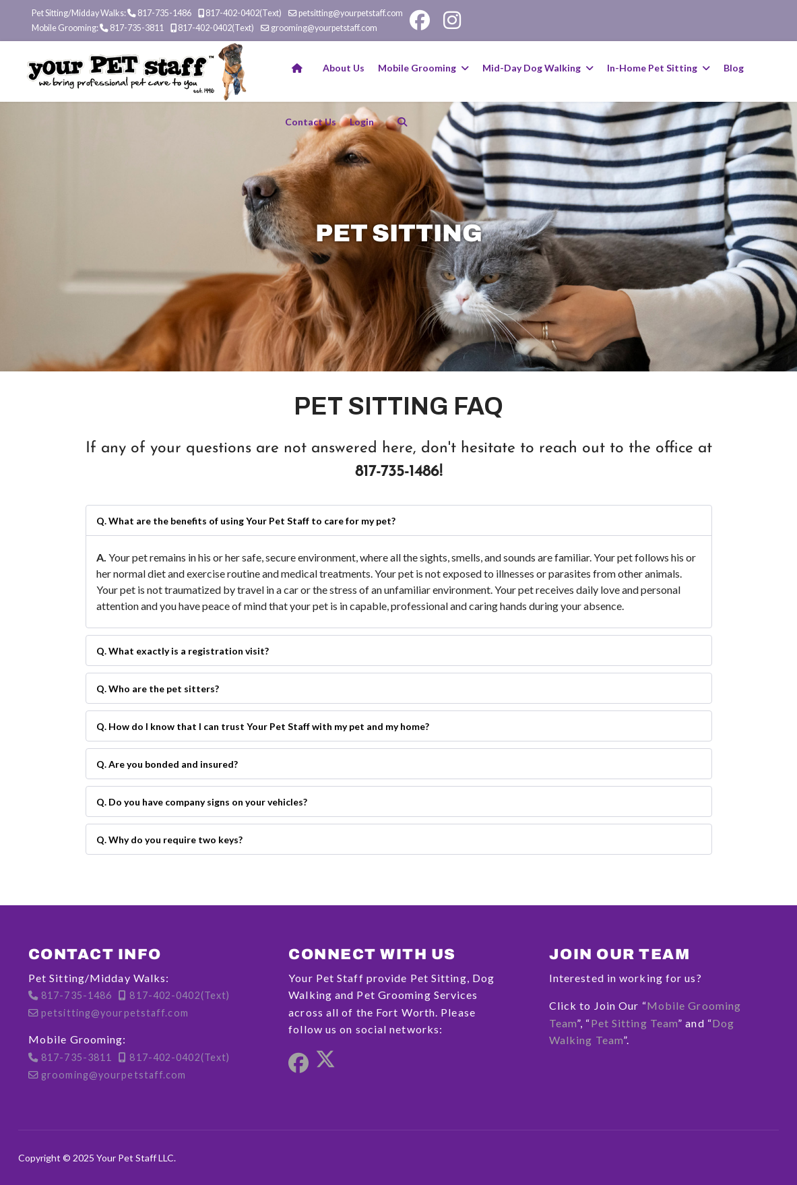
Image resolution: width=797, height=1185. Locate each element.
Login (362, 121)
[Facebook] (420, 20)
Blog (734, 67)
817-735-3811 (137, 28)
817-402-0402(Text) (243, 13)
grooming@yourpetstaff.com (324, 28)
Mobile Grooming (417, 67)
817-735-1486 (164, 13)
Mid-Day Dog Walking (531, 67)
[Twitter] (325, 1063)
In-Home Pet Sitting (652, 67)
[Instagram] (452, 20)
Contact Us (310, 121)
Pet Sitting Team (634, 1022)
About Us (343, 67)
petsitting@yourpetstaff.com (350, 13)
